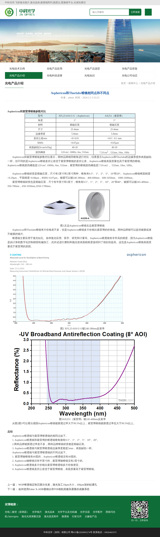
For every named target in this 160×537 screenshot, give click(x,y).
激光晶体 (50, 512)
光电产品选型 (92, 68)
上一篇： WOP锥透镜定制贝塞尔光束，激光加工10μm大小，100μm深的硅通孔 (52, 484)
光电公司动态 (129, 75)
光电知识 (89, 75)
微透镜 (65, 516)
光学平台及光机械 (67, 512)
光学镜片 (37, 512)
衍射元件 (77, 516)
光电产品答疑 (129, 68)
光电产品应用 (54, 68)
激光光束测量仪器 (31, 516)
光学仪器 (85, 512)
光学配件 (98, 512)
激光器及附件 (51, 516)
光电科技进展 (54, 75)
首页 (123, 83)
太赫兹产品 (91, 516)
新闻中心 (133, 83)
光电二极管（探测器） (17, 512)
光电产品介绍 (17, 75)
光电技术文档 (17, 68)
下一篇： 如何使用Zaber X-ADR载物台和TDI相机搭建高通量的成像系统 (48, 489)
